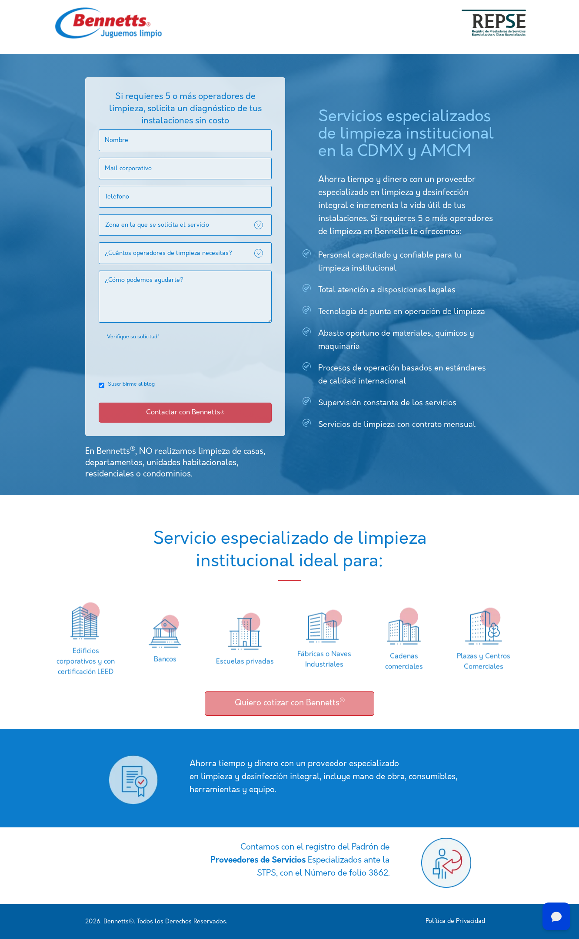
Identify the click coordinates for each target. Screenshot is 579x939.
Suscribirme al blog (131, 384)
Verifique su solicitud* (133, 337)
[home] (108, 23)
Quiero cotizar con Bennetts (290, 703)
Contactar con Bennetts (185, 412)
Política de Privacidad (455, 921)
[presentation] (165, 359)
